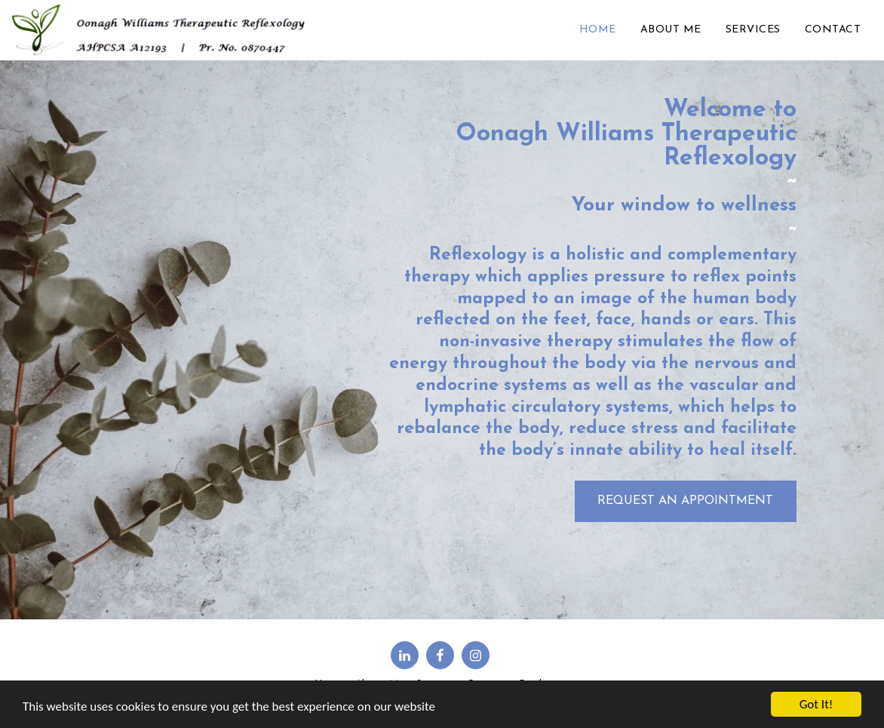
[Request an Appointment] (686, 501)
